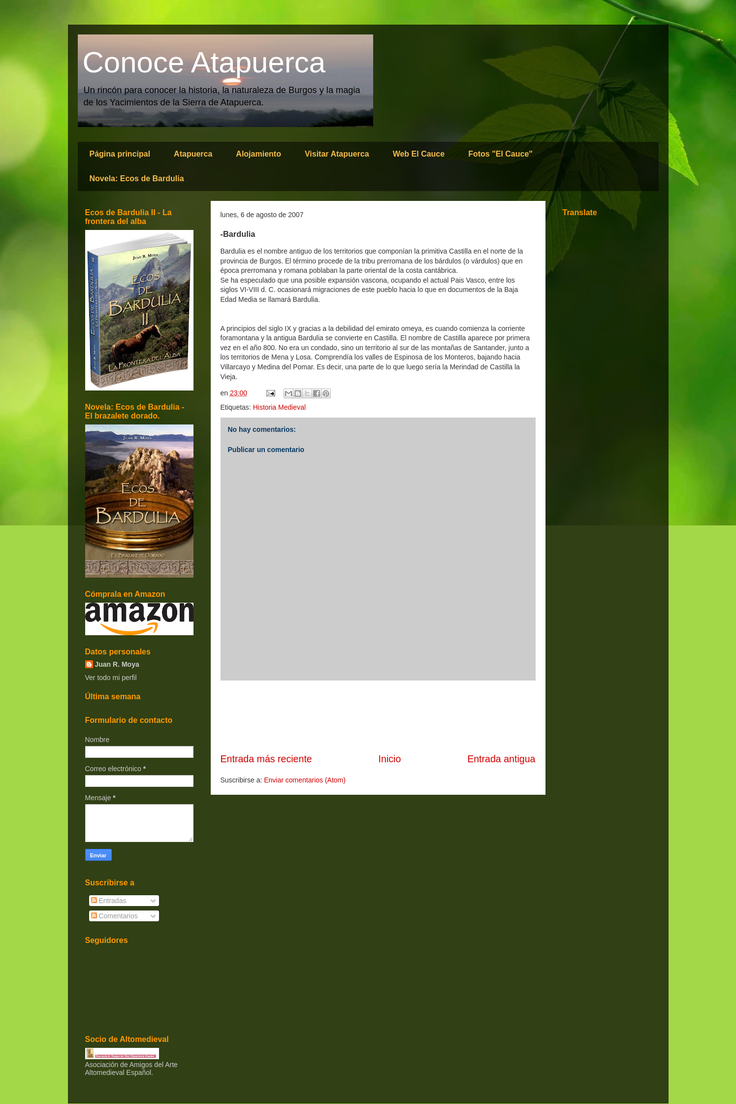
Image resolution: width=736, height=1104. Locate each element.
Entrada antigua (501, 758)
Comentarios (114, 916)
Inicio (390, 758)
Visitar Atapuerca (337, 154)
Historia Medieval (279, 407)
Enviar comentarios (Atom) (305, 780)
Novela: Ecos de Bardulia (137, 178)
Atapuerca (193, 154)
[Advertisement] (378, 716)
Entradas (109, 901)
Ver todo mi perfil (111, 678)
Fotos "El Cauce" (500, 154)
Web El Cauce (419, 154)
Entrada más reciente (266, 758)
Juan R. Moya (117, 664)
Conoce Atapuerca (204, 62)
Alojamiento (258, 154)
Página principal (120, 154)
